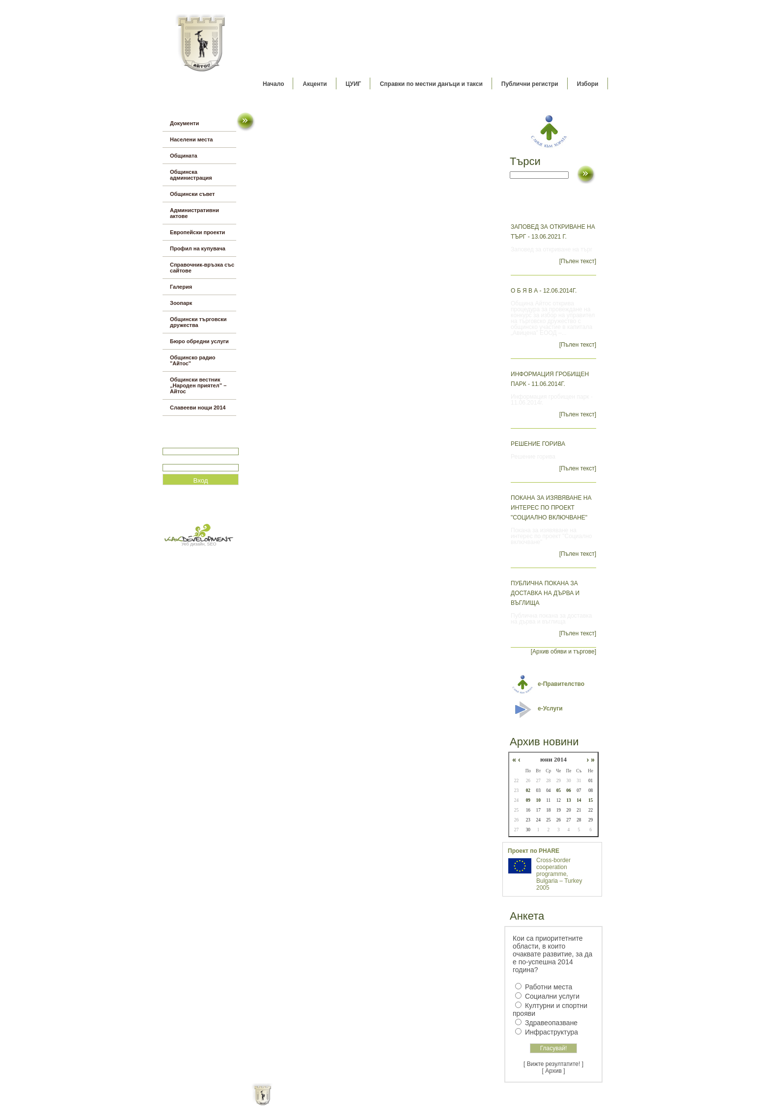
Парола (173, 459)
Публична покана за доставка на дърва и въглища (545, 593)
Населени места (191, 139)
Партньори (393, 1102)
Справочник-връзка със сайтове (202, 267)
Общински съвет (192, 194)
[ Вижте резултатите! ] (553, 1064)
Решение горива (538, 443)
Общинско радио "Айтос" (193, 360)
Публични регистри (529, 84)
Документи (184, 123)
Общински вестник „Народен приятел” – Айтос (198, 385)
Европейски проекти (197, 232)
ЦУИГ (353, 84)
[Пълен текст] (577, 261)
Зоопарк (181, 303)
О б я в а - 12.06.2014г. (544, 290)
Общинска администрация (191, 175)
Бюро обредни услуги (199, 341)
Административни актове (194, 213)
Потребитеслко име (191, 443)
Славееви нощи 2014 (197, 407)
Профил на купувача (197, 248)
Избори (588, 84)
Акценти (314, 84)
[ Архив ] (553, 1070)
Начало (273, 84)
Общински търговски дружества (198, 322)
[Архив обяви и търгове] (563, 651)
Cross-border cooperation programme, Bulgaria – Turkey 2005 (559, 874)
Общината (183, 156)
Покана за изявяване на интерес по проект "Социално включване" (551, 507)
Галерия (181, 287)
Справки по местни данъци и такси (431, 84)
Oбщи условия (346, 1102)
